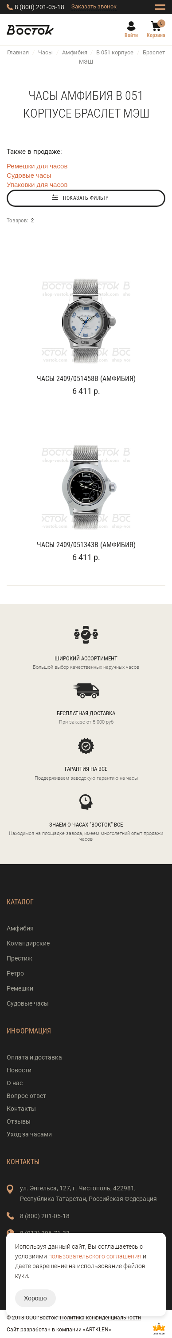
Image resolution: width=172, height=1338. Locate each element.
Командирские (28, 943)
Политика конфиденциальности (100, 1318)
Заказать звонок (94, 6)
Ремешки (20, 988)
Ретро (15, 973)
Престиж (19, 958)
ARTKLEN (97, 1330)
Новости (19, 1070)
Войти (131, 35)
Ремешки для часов (37, 166)
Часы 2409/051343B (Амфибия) (86, 545)
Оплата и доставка (34, 1057)
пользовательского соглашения (94, 1256)
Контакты (21, 1108)
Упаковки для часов (37, 184)
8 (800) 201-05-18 (39, 7)
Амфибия (74, 52)
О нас (15, 1082)
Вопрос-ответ (26, 1095)
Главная (18, 52)
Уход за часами (29, 1134)
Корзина (156, 35)
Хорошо (35, 1298)
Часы (45, 52)
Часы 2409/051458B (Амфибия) (86, 378)
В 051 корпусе (114, 52)
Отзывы (19, 1121)
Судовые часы (29, 175)
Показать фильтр (86, 198)
